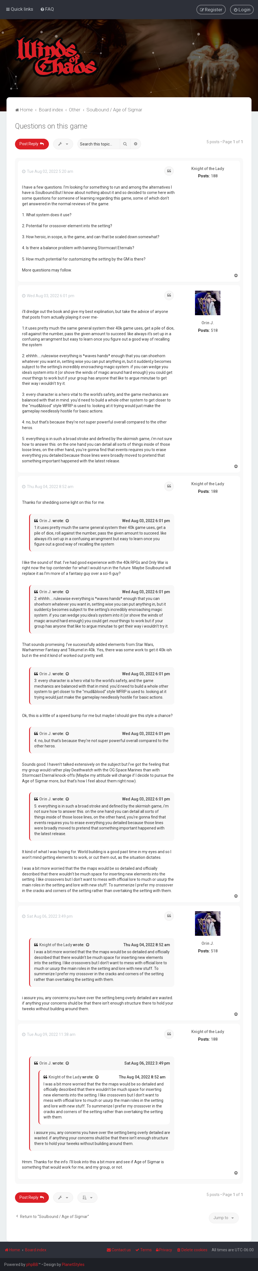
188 (214, 175)
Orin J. (207, 322)
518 (214, 330)
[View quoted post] (67, 520)
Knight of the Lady (207, 168)
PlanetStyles (73, 1264)
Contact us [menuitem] (119, 1250)
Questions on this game (51, 126)
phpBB (32, 1264)
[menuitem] (47, 9)
